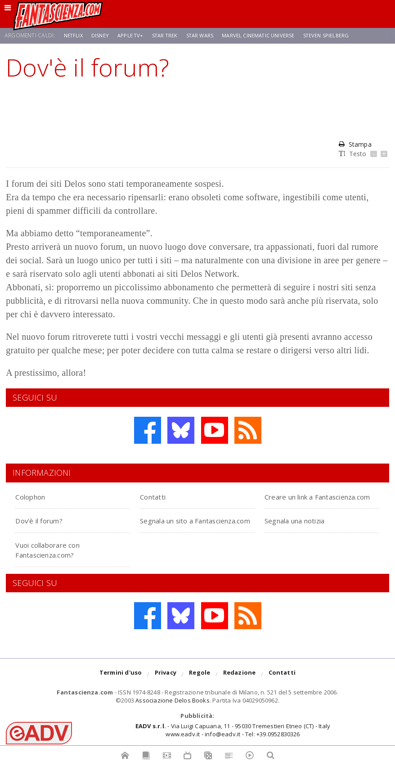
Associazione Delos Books (172, 711)
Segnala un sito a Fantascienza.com (177, 535)
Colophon (35, 496)
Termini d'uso (120, 685)
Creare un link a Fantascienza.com (301, 501)
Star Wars (205, 35)
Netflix (74, 35)
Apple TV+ (133, 35)
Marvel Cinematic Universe (267, 35)
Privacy (165, 685)
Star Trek (168, 35)
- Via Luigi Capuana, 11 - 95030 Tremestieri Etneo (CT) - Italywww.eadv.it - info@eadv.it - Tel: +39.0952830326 (232, 740)
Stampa (355, 144)
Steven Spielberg (337, 35)
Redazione (239, 685)
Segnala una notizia (305, 530)
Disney (102, 35)
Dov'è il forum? (45, 530)
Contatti (157, 496)
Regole (199, 685)
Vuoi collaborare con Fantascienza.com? (307, 559)
